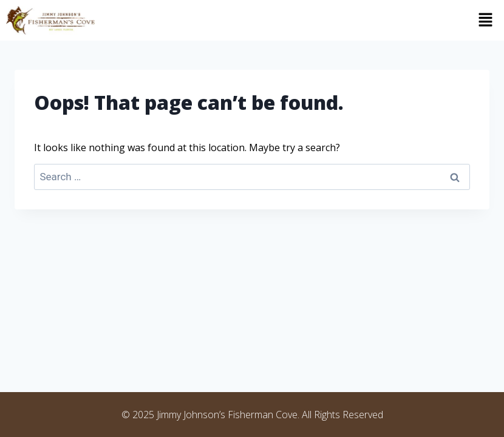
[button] (302, 20)
